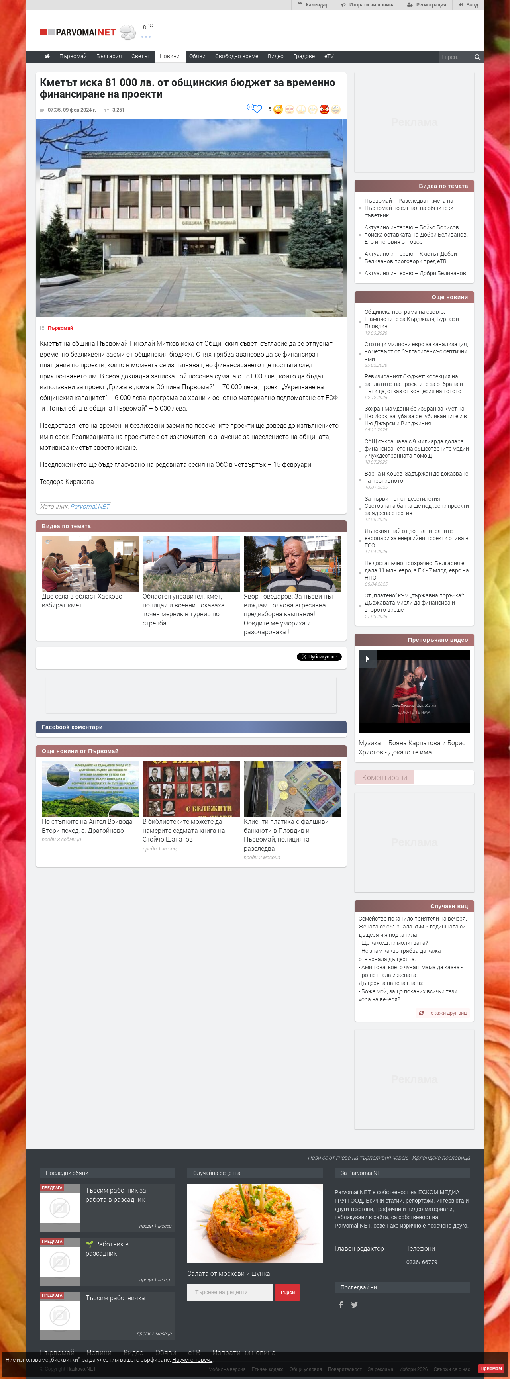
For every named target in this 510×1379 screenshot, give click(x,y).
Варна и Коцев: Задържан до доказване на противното (416, 477)
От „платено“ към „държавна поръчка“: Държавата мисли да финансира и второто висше (414, 602)
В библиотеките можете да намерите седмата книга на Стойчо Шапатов (184, 830)
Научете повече (192, 1359)
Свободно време (236, 56)
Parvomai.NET (89, 506)
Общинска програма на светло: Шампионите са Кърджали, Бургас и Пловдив (412, 319)
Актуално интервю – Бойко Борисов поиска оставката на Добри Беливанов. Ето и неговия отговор (416, 234)
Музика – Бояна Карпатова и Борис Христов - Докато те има (412, 747)
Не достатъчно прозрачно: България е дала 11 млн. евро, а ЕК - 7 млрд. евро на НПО (417, 570)
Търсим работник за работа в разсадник (116, 1194)
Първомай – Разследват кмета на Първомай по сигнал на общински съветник (409, 208)
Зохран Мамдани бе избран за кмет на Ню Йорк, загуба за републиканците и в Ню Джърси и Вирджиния (416, 416)
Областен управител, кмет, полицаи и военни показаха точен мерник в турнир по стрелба (184, 609)
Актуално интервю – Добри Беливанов (415, 273)
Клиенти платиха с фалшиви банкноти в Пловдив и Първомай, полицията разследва (286, 834)
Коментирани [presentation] (384, 777)
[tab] (384, 777)
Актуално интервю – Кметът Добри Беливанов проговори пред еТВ (411, 257)
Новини (170, 56)
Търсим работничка (115, 1297)
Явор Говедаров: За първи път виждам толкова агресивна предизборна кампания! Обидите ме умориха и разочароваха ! (289, 614)
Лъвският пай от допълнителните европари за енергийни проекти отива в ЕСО (417, 538)
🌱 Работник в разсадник (107, 1248)
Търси (287, 1292)
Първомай (60, 327)
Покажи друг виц (443, 1012)
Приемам (491, 1368)
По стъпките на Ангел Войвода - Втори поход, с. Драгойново (89, 825)
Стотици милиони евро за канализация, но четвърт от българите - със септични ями (416, 351)
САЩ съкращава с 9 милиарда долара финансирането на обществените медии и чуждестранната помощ (417, 448)
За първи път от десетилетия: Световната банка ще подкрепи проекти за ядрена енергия (417, 506)
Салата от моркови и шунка (228, 1273)
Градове (304, 56)
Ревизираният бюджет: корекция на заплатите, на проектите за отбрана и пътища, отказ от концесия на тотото (414, 383)
